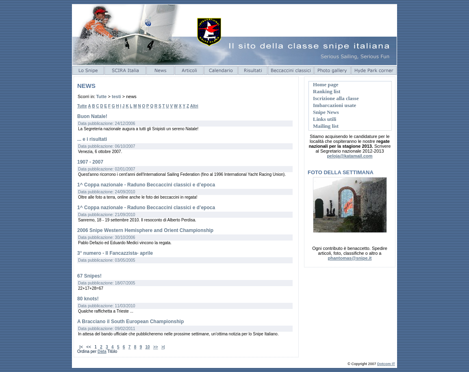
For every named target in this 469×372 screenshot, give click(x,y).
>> (155, 347)
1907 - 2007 (90, 162)
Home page (325, 84)
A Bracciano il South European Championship (130, 321)
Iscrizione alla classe (336, 98)
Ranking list (327, 91)
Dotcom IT (386, 364)
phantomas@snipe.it (350, 258)
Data (102, 351)
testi (116, 96)
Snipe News (326, 112)
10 (147, 347)
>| (163, 347)
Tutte (101, 96)
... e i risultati (92, 139)
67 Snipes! (89, 276)
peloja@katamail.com (349, 155)
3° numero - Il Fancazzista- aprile (115, 253)
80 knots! (88, 299)
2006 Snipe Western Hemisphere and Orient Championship (145, 230)
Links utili (324, 119)
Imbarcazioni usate (334, 105)
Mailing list (326, 126)
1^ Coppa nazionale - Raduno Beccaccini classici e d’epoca (146, 185)
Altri (194, 106)
